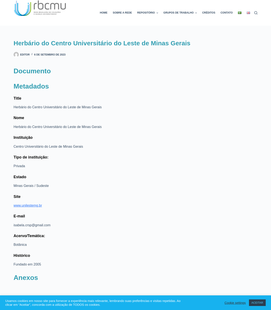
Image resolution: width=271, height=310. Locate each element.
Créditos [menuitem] (208, 12)
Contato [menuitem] (227, 12)
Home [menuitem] (104, 12)
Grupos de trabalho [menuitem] (180, 13)
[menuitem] (239, 13)
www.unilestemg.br (28, 205)
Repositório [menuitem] (148, 13)
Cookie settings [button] (235, 302)
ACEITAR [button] (257, 302)
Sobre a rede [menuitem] (122, 12)
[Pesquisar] (255, 12)
